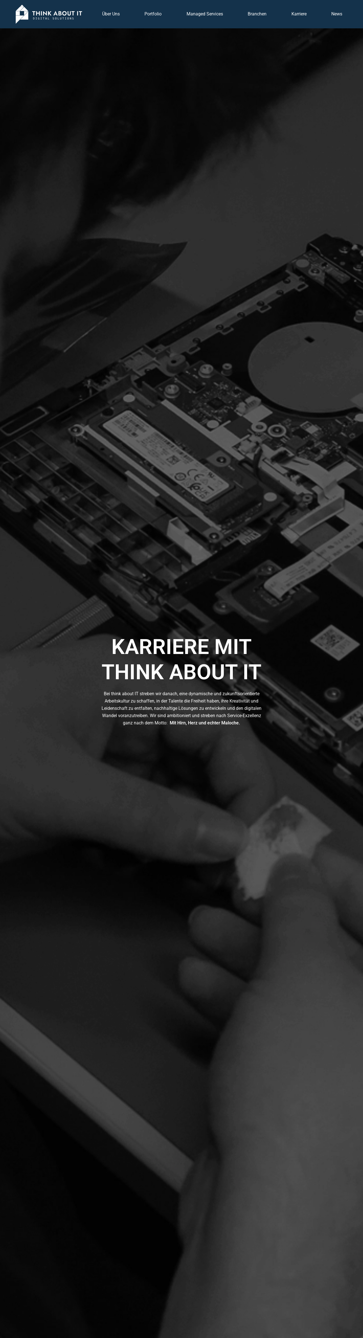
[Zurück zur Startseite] (49, 14)
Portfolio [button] (153, 14)
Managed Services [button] (205, 14)
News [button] (336, 14)
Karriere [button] (299, 14)
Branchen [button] (257, 14)
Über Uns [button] (111, 14)
